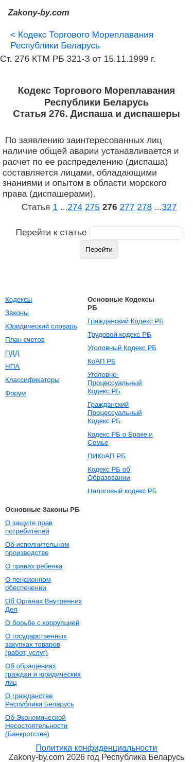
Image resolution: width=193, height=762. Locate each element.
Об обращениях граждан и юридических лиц (43, 674)
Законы (17, 313)
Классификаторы (32, 380)
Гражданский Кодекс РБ (125, 321)
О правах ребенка (33, 566)
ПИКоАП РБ (106, 456)
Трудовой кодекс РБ (119, 334)
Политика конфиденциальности (96, 747)
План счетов (25, 339)
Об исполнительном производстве (37, 549)
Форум (15, 393)
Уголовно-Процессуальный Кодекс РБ (114, 383)
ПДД (12, 353)
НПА (12, 366)
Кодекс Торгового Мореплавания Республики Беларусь (81, 39)
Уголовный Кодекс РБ (121, 348)
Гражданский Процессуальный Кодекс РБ (114, 413)
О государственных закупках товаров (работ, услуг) (36, 644)
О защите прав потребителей (28, 527)
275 (92, 207)
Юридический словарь (41, 326)
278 (144, 207)
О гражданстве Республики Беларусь (39, 700)
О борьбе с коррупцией (42, 623)
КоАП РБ (101, 361)
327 (169, 207)
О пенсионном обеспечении (28, 584)
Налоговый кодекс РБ (121, 491)
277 (126, 207)
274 (74, 207)
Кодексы (18, 299)
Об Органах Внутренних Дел (43, 605)
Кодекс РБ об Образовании (108, 473)
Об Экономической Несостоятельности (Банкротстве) (36, 726)
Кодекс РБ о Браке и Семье (120, 438)
